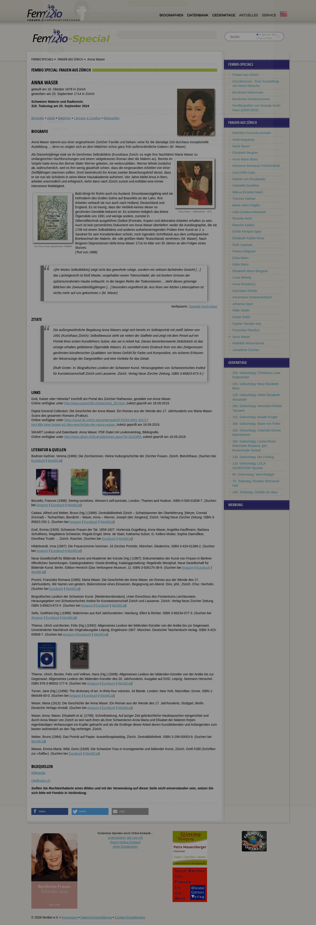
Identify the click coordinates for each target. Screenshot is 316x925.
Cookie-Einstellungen (130, 917)
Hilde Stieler (241, 310)
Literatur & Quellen (87, 118)
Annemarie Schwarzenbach (252, 297)
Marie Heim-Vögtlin (246, 205)
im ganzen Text (266, 34)
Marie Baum (241, 146)
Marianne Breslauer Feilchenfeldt (256, 166)
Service (269, 15)
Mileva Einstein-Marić (247, 192)
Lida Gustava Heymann (249, 212)
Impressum (69, 917)
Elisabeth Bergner (245, 152)
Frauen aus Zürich (70, 59)
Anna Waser (241, 337)
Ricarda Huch (242, 218)
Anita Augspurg (243, 139)
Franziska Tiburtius (245, 330)
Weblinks (64, 118)
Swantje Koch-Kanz (203, 306)
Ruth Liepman (242, 245)
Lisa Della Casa (243, 172)
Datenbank (197, 15)
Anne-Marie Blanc (245, 159)
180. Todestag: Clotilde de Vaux (255, 492)
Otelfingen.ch (40, 780)
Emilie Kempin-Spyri (246, 231)
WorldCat (54, 460)
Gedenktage (223, 15)
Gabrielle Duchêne (245, 185)
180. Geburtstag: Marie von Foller (256, 423)
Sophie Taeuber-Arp (246, 323)
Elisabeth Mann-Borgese (250, 271)
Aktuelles (248, 15)
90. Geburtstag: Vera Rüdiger (253, 474)
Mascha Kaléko (243, 225)
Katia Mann (240, 264)
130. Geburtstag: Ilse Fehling (253, 457)
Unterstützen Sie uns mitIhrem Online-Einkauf (125, 842)
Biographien (171, 15)
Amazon (42, 505)
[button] (49, 811)
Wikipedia (38, 773)
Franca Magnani (244, 251)
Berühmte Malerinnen (247, 92)
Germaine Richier (244, 291)
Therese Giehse (243, 198)
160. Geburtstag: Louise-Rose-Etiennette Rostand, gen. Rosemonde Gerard (254, 446)
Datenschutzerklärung (96, 917)
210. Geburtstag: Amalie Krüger (255, 417)
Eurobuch (38, 460)
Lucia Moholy (242, 277)
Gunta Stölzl (241, 317)
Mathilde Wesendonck (248, 343)
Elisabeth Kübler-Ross (248, 238)
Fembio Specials (42, 59)
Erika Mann (240, 258)
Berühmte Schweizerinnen (251, 99)
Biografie (37, 118)
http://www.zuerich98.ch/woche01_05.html (94, 403)
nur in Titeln (264, 38)
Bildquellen (112, 118)
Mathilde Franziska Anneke (251, 133)
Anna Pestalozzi (243, 284)
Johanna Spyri (242, 304)
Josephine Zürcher (245, 350)
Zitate (51, 118)
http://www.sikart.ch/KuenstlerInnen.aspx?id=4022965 (102, 437)
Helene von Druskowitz (248, 179)
